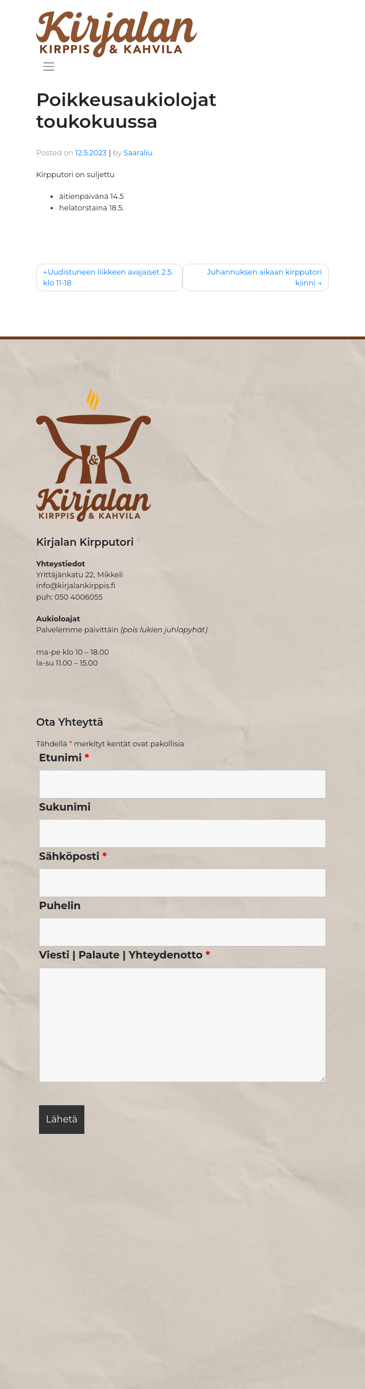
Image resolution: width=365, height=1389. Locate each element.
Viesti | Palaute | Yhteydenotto (124, 955)
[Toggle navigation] (48, 66)
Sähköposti (73, 856)
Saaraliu (138, 152)
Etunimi (64, 758)
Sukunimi (65, 807)
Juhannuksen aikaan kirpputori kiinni (264, 277)
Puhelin (60, 905)
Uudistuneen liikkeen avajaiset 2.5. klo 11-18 (108, 277)
